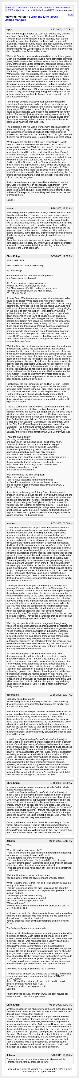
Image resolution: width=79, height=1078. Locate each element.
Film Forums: (45, 7)
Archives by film (63, 7)
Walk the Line (23, 10)
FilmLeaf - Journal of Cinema (21, 7)
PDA (70, 14)
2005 (10, 10)
